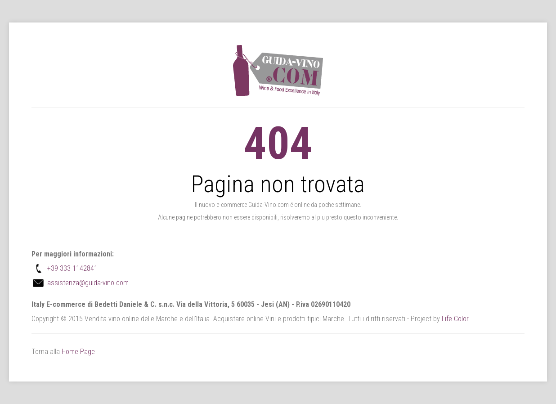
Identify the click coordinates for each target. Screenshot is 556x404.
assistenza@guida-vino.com (88, 282)
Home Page (78, 351)
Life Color (455, 318)
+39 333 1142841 (72, 268)
